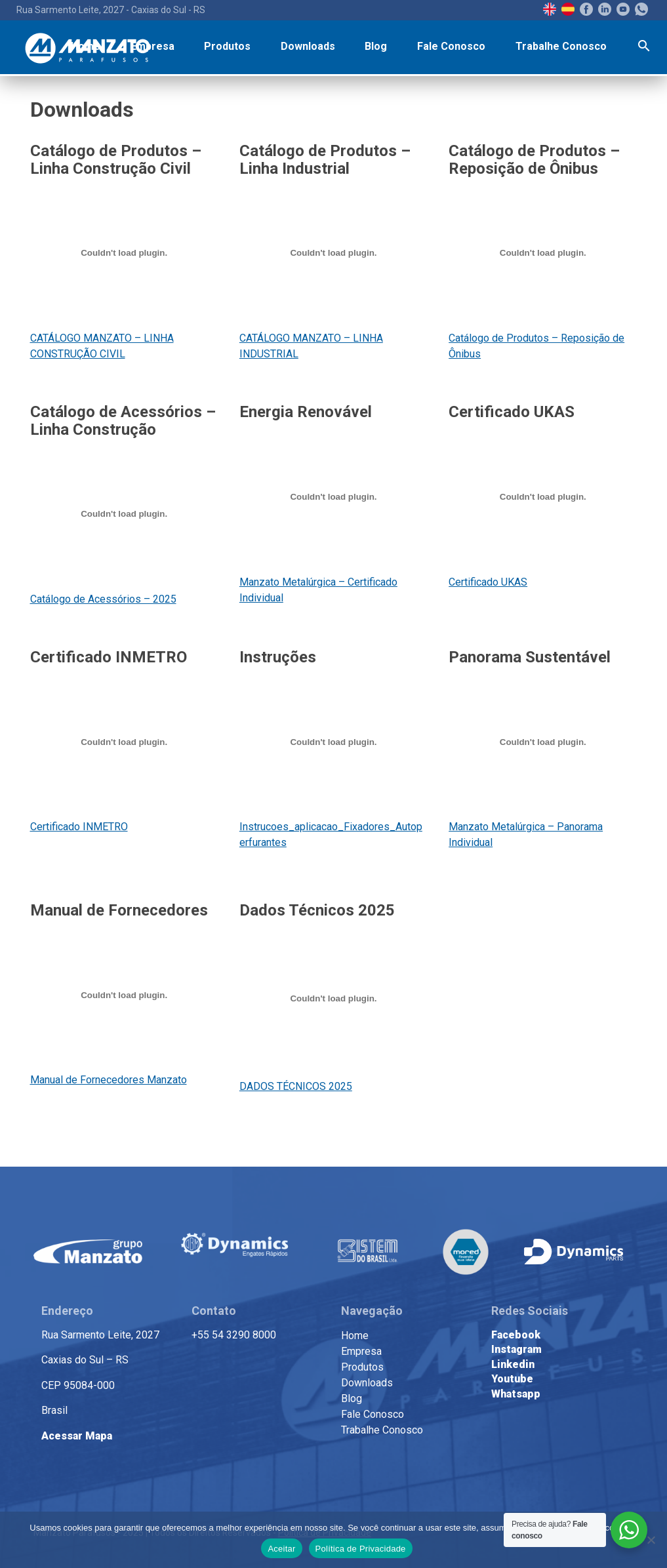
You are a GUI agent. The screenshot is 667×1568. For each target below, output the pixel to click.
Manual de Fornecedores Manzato (108, 1080)
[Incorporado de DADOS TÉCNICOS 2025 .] (333, 998)
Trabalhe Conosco (561, 46)
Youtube (512, 1379)
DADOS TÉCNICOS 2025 (295, 1086)
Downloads (308, 46)
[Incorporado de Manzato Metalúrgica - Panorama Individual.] (543, 741)
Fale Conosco (451, 46)
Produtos (227, 46)
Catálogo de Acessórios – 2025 (103, 599)
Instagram (516, 1349)
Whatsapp (515, 1394)
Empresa (152, 46)
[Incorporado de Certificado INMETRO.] (124, 741)
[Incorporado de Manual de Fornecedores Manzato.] (124, 994)
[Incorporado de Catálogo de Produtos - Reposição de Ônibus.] (543, 253)
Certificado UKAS (488, 582)
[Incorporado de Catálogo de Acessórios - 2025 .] (124, 514)
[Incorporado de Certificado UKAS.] (543, 497)
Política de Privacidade (360, 1549)
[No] (650, 1539)
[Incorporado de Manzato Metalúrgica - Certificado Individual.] (333, 497)
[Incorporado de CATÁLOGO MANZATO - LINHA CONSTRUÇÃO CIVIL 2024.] (124, 253)
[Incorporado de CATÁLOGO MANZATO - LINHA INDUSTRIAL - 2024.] (333, 253)
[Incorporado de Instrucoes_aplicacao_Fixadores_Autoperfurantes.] (333, 741)
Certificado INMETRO (79, 826)
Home (85, 46)
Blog (376, 46)
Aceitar (281, 1549)
